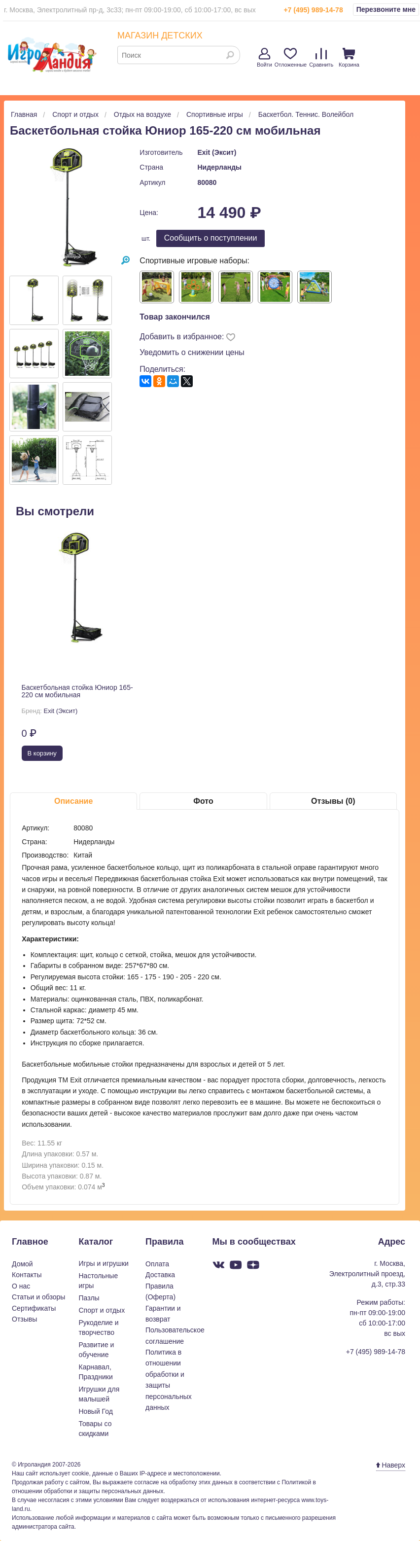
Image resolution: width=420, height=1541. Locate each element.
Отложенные (291, 58)
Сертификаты (34, 1308)
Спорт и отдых (102, 1310)
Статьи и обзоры (38, 1297)
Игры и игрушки (104, 1263)
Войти (264, 58)
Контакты (26, 1275)
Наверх (390, 1465)
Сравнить (321, 58)
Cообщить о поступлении (210, 238)
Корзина (349, 58)
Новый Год (96, 1411)
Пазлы (89, 1298)
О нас (21, 1286)
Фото (203, 801)
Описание (73, 801)
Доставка (160, 1275)
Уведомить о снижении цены (192, 352)
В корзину (42, 753)
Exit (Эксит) (216, 152)
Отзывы (24, 1319)
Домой (22, 1264)
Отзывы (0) (333, 801)
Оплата (157, 1264)
